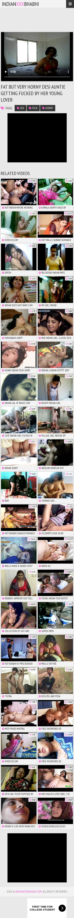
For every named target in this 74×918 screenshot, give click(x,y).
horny (47, 108)
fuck (33, 108)
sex (20, 108)
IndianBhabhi (20, 3)
